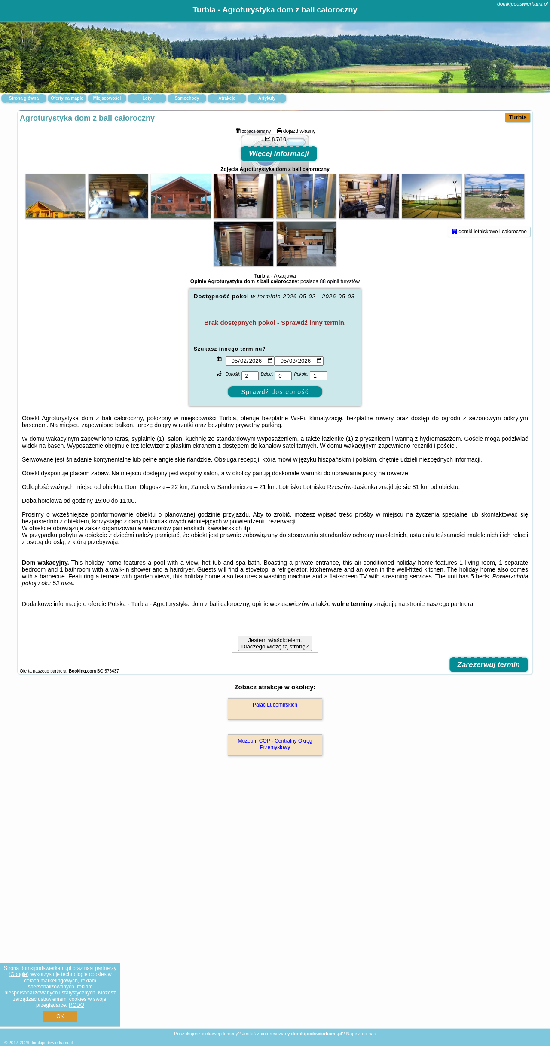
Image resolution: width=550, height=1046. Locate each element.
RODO (76, 1005)
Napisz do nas (361, 1033)
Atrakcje (226, 98)
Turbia (518, 117)
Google (18, 974)
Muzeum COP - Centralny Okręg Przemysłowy (275, 872)
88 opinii (329, 410)
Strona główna (24, 98)
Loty (146, 98)
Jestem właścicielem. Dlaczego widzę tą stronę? (275, 771)
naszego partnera (449, 732)
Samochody (187, 98)
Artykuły (266, 98)
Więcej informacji (279, 282)
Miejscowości (107, 98)
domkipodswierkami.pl (522, 4)
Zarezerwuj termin (489, 793)
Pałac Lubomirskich (275, 833)
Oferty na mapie (67, 98)
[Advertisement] (275, 965)
